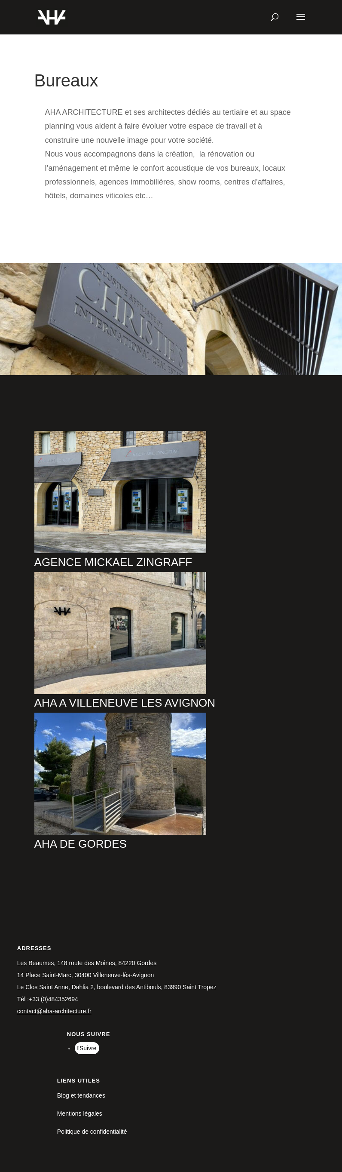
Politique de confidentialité (92, 1131)
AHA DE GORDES (80, 843)
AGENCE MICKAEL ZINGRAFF (113, 562)
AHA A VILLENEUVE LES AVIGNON (124, 702)
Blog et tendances (81, 1095)
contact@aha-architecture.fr (54, 1011)
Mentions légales (79, 1113)
